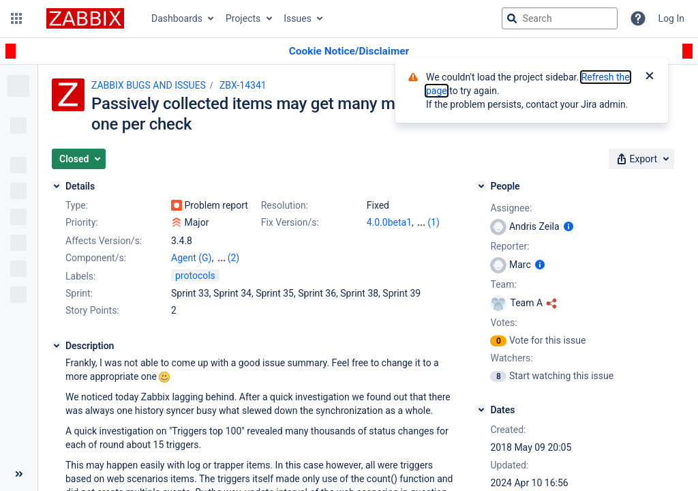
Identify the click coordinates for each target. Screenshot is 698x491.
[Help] (638, 18)
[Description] (56, 346)
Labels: (80, 276)
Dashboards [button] (176, 18)
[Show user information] (568, 226)
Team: (503, 284)
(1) (433, 222)
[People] (481, 186)
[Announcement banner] (349, 51)
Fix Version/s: (290, 222)
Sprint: (79, 293)
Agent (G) (191, 257)
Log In (671, 18)
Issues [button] (298, 18)
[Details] (56, 186)
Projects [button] (243, 18)
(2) (234, 257)
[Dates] (481, 410)
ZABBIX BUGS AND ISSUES (148, 85)
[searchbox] (560, 18)
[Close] (649, 77)
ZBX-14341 (243, 85)
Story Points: (92, 310)
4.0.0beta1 (389, 222)
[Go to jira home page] (85, 18)
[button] (16, 18)
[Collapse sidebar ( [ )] (19, 474)
